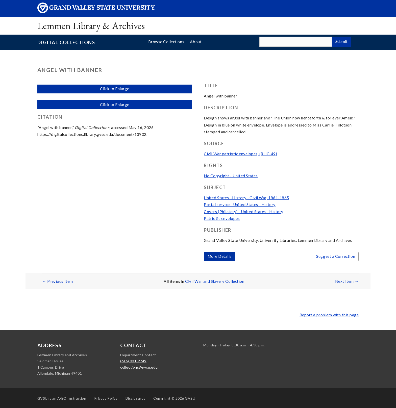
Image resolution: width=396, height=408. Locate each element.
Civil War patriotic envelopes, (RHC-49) (240, 153)
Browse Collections (166, 41)
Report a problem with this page (329, 315)
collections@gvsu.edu (139, 367)
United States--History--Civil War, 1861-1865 (246, 197)
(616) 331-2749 (133, 361)
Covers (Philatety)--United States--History (243, 211)
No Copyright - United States (231, 175)
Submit (341, 41)
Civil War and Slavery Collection (214, 281)
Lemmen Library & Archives (91, 25)
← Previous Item (57, 281)
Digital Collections (66, 42)
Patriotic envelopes (222, 218)
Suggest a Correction (335, 256)
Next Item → (347, 281)
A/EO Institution (61, 398)
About (196, 41)
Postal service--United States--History (239, 204)
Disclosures (135, 398)
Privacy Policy (106, 398)
